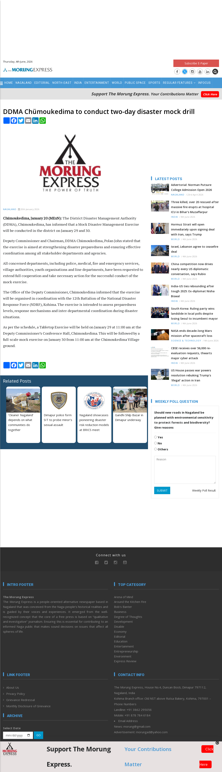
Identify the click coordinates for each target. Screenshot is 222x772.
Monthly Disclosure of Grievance (28, 706)
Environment (122, 656)
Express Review (125, 661)
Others (161, 449)
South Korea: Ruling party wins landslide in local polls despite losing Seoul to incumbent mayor (194, 313)
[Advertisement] (111, 28)
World (117, 82)
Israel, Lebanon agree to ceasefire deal (194, 249)
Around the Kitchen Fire (130, 602)
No (158, 443)
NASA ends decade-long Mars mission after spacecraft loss (191, 333)
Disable (119, 626)
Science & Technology (186, 340)
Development (123, 621)
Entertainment (97, 82)
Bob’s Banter (123, 607)
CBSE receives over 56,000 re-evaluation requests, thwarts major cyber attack (191, 353)
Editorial (42, 82)
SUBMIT (162, 490)
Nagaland (24, 82)
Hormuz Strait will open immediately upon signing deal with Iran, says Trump (193, 229)
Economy (120, 631)
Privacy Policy (15, 694)
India (78, 82)
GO (38, 735)
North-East (62, 82)
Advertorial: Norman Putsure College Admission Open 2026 (191, 187)
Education (120, 641)
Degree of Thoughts (128, 617)
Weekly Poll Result (204, 490)
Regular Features (179, 82)
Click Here (210, 94)
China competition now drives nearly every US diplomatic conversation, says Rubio (192, 269)
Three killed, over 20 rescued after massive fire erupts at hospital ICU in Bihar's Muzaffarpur (195, 207)
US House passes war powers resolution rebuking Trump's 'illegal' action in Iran (191, 375)
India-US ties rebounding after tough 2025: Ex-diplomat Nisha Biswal (193, 291)
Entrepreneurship (126, 651)
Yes (158, 437)
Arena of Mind (123, 597)
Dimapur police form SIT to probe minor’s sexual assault (58, 420)
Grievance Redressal (20, 700)
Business (120, 612)
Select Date (12, 728)
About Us (12, 687)
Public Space (135, 82)
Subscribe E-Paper (196, 63)
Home (8, 82)
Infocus (204, 82)
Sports (154, 82)
